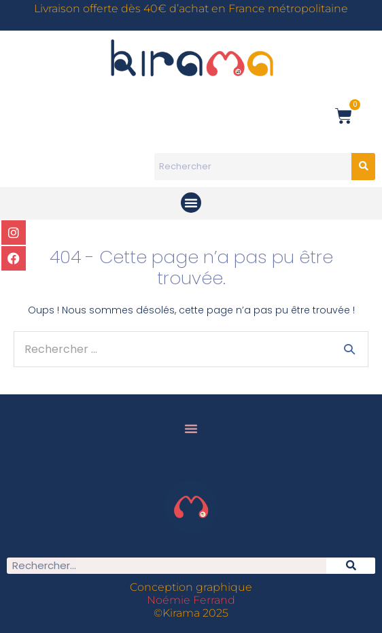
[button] (191, 202)
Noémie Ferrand (191, 600)
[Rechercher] (350, 566)
